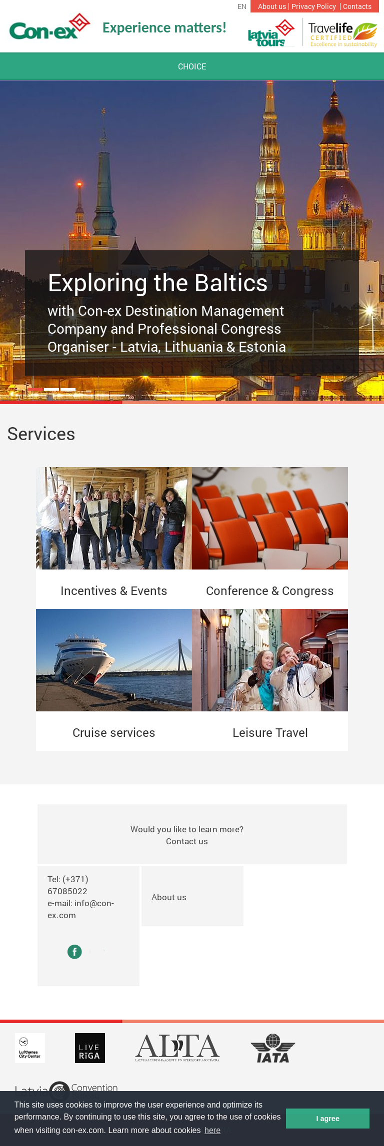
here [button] (212, 1130)
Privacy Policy (314, 6)
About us (272, 6)
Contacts (357, 6)
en (242, 6)
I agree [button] (327, 1119)
